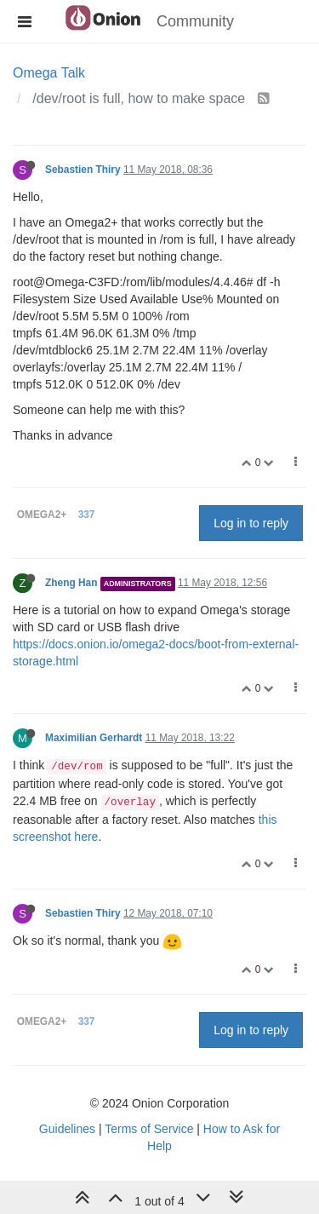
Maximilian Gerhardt (93, 738)
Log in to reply (251, 523)
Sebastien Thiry (83, 169)
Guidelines (67, 1129)
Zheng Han (71, 583)
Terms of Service (149, 1129)
